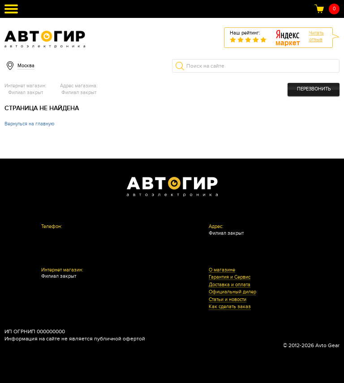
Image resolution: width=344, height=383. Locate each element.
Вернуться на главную (29, 124)
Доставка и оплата (229, 285)
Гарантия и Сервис (229, 277)
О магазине (222, 270)
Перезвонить (314, 89)
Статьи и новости (227, 299)
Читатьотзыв (316, 36)
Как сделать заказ (230, 307)
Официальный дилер (232, 292)
